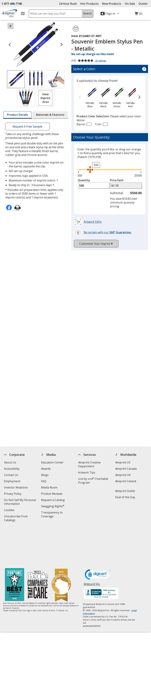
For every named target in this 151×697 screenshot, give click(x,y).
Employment (12, 481)
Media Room (49, 487)
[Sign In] (110, 13)
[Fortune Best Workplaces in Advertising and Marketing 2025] (14, 547)
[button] (45, 98)
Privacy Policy (13, 494)
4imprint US (122, 462)
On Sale (130, 4)
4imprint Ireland (125, 481)
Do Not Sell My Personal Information (20, 502)
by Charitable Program (93, 480)
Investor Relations (16, 488)
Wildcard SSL (92, 547)
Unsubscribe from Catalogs (16, 518)
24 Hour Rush (68, 4)
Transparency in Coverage (52, 515)
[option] (89, 97)
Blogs (45, 475)
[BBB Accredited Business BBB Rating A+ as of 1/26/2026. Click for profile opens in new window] (101, 556)
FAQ (43, 481)
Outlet (143, 4)
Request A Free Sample (27, 126)
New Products (111, 4)
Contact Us (11, 475)
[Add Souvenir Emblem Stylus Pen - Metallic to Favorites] (76, 29)
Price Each (117, 180)
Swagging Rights (52, 506)
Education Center (52, 462)
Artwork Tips (86, 472)
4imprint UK (123, 475)
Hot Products (89, 4)
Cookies (9, 510)
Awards (46, 469)
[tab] (17, 115)
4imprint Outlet (125, 491)
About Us (10, 462)
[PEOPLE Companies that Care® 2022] (38, 547)
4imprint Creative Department (89, 464)
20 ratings (101, 61)
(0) (138, 14)
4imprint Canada (126, 469)
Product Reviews (51, 494)
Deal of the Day (125, 497)
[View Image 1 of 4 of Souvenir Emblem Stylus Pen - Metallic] (16, 79)
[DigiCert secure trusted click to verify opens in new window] (98, 537)
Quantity (84, 180)
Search (87, 13)
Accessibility (11, 469)
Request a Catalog (53, 500)
